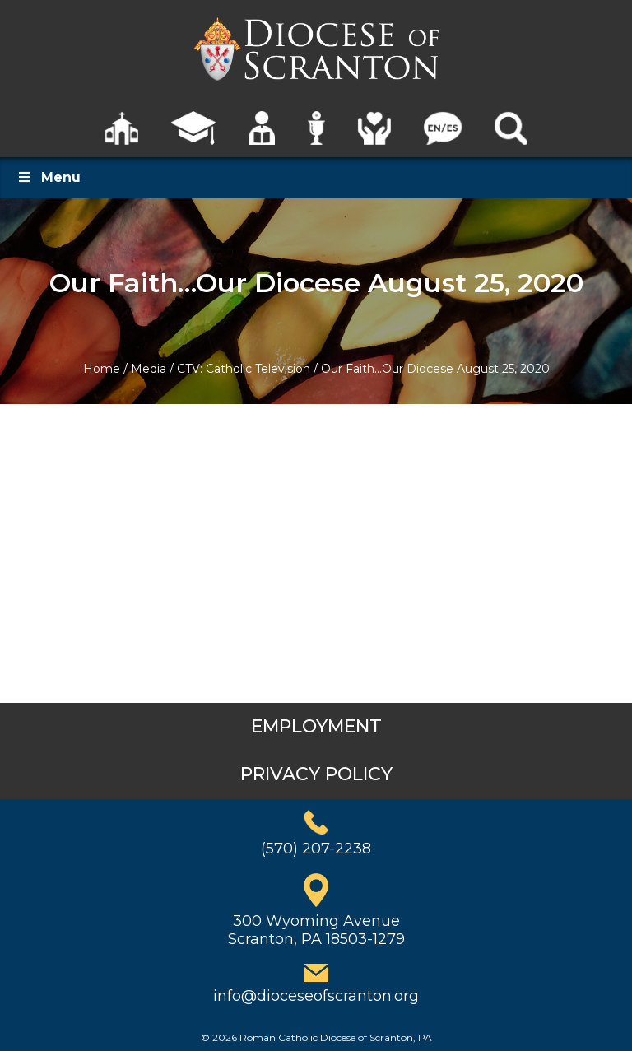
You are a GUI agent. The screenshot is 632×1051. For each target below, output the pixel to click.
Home (101, 368)
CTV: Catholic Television (243, 368)
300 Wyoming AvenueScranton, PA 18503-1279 (316, 930)
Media (148, 368)
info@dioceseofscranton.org (316, 996)
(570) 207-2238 (316, 848)
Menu (48, 177)
